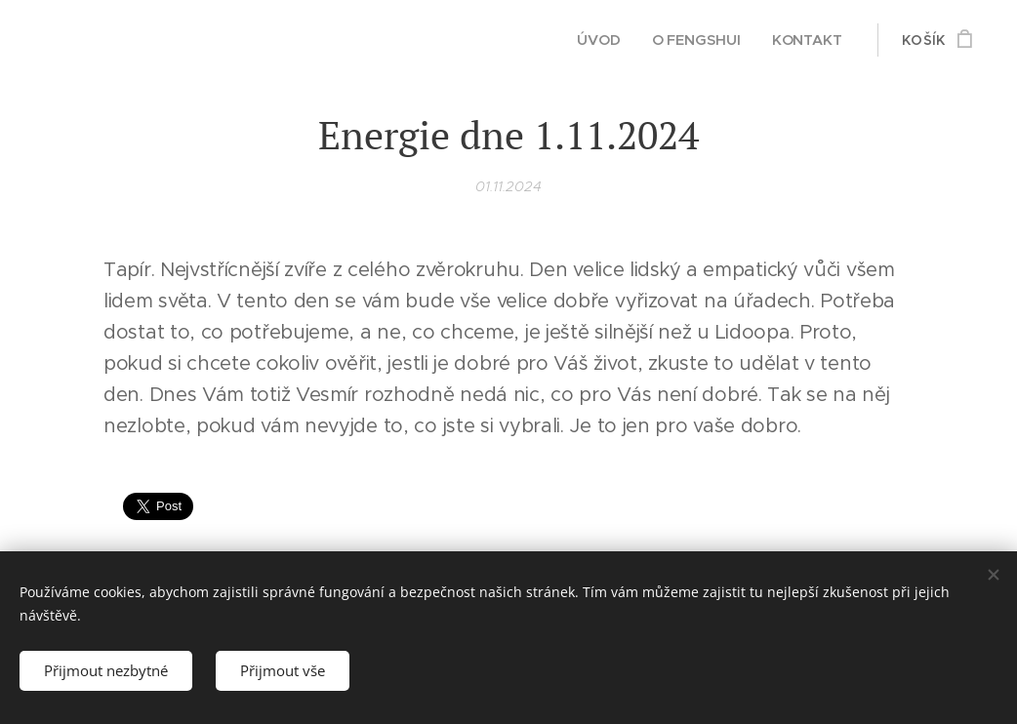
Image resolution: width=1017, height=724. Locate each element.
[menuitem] (600, 40)
